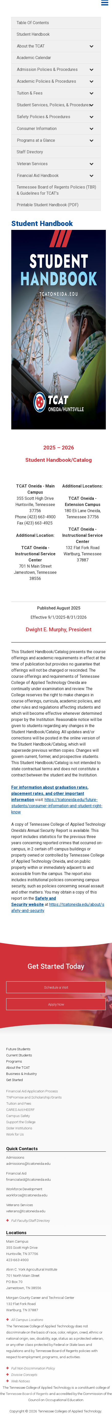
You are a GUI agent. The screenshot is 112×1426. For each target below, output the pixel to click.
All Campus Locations (27, 1320)
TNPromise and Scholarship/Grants (34, 1097)
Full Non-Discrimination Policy (33, 1368)
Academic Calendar (34, 57)
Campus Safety (18, 1116)
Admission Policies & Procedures (47, 69)
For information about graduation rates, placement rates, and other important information (49, 793)
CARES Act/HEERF (20, 1110)
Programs (14, 1061)
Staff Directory (30, 151)
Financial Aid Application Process (32, 1091)
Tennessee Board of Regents (27, 1394)
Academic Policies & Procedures (46, 81)
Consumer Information (37, 128)
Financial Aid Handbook (38, 175)
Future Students (18, 1049)
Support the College (20, 1122)
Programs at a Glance (36, 140)
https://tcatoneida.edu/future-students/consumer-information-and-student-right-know (57, 805)
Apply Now (56, 1004)
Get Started (14, 1080)
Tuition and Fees (18, 1103)
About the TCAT (31, 46)
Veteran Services (32, 163)
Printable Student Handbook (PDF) (47, 204)
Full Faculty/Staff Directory (30, 1220)
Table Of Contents (33, 22)
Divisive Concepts (24, 1375)
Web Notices (20, 1381)
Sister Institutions (19, 1128)
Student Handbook (33, 34)
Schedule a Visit (56, 987)
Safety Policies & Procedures (43, 116)
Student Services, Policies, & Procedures (54, 104)
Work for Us (15, 1134)
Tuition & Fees (30, 93)
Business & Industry (21, 1074)
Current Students (19, 1055)
